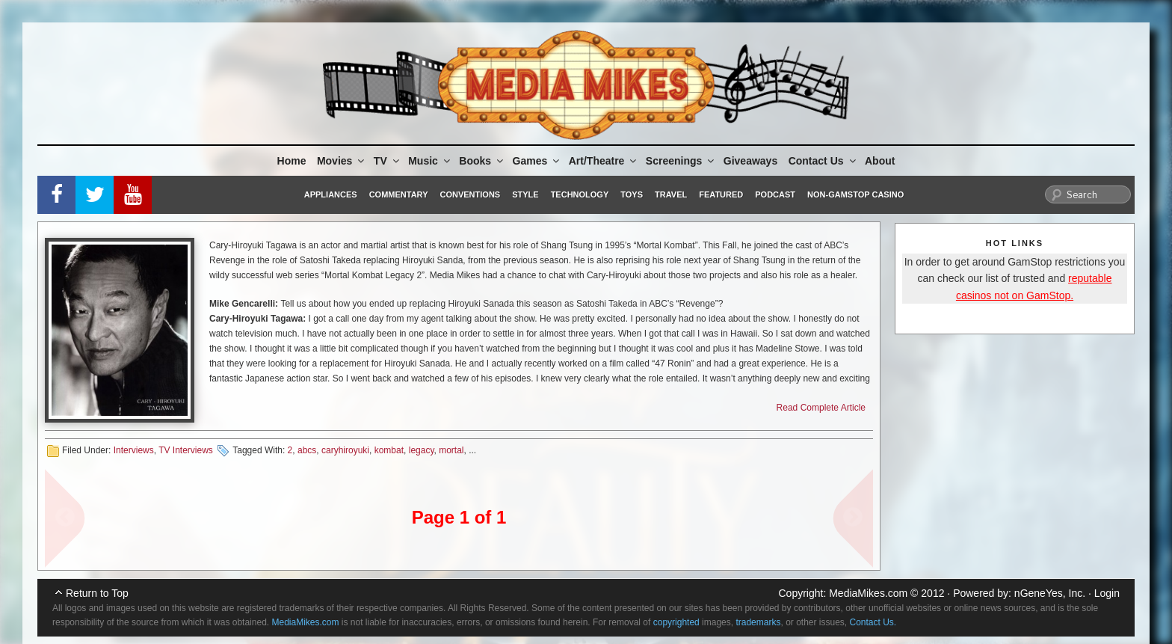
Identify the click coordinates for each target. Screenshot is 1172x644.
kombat (389, 450)
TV (387, 161)
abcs (306, 450)
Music (430, 161)
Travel (671, 194)
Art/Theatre (604, 161)
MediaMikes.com (868, 593)
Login (1107, 593)
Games (537, 161)
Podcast (775, 194)
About (880, 161)
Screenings (681, 161)
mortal (451, 450)
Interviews (134, 450)
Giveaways (750, 161)
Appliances (330, 194)
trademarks (757, 622)
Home (291, 161)
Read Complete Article (821, 407)
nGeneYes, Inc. (1049, 593)
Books (482, 161)
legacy (421, 450)
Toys (631, 194)
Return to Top (97, 593)
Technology (580, 194)
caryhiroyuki (345, 450)
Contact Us (823, 161)
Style (525, 194)
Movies (341, 161)
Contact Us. (873, 622)
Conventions (470, 194)
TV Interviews (185, 450)
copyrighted (676, 622)
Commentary (398, 194)
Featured (721, 194)
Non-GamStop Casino (855, 194)
